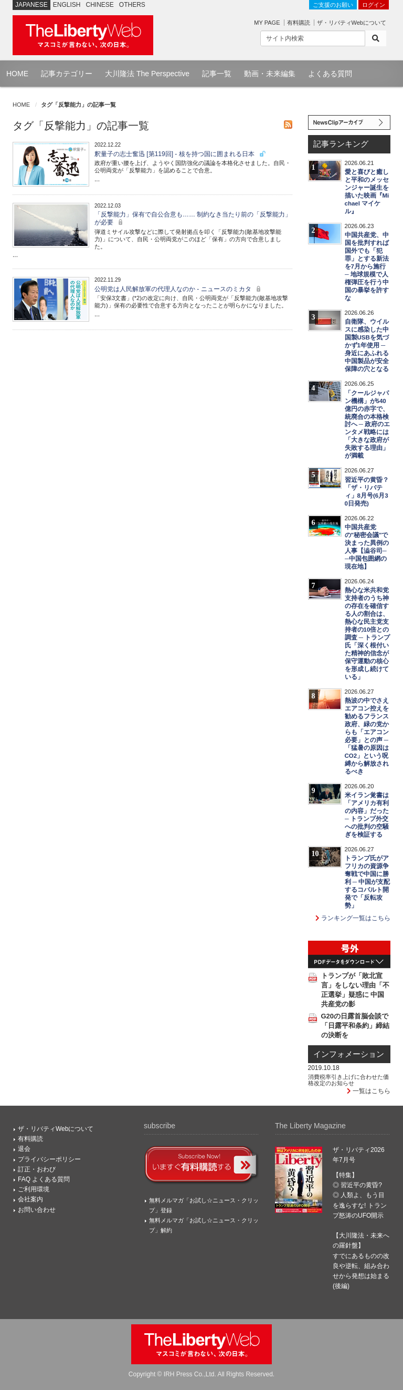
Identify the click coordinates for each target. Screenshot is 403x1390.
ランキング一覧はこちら (352, 918)
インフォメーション (348, 1054)
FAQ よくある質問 (44, 1179)
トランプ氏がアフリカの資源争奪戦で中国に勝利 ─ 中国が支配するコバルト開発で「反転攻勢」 (367, 882)
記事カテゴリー (66, 73)
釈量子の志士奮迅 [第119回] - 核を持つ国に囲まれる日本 (180, 154)
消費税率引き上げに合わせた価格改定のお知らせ (348, 1080)
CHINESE (100, 4)
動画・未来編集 (269, 73)
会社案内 (30, 1199)
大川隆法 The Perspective (147, 73)
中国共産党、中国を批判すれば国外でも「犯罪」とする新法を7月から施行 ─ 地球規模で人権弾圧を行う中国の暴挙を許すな (367, 266)
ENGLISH (67, 4)
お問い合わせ (37, 1209)
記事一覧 (216, 73)
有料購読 (298, 22)
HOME (17, 73)
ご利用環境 (33, 1189)
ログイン (373, 5)
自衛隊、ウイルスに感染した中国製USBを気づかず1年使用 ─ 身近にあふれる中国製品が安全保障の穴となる (367, 345)
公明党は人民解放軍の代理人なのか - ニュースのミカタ (178, 289)
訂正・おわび (37, 1169)
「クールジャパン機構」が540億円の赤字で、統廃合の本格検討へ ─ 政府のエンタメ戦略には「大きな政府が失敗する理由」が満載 (367, 424)
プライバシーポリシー (49, 1159)
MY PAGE (267, 22)
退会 (24, 1148)
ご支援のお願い (333, 5)
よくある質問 (330, 73)
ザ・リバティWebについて (351, 22)
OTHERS (132, 4)
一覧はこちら (368, 1091)
